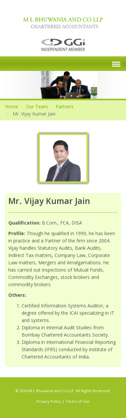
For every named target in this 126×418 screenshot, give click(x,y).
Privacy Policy (49, 401)
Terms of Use (77, 401)
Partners (65, 106)
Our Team (37, 106)
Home (11, 106)
